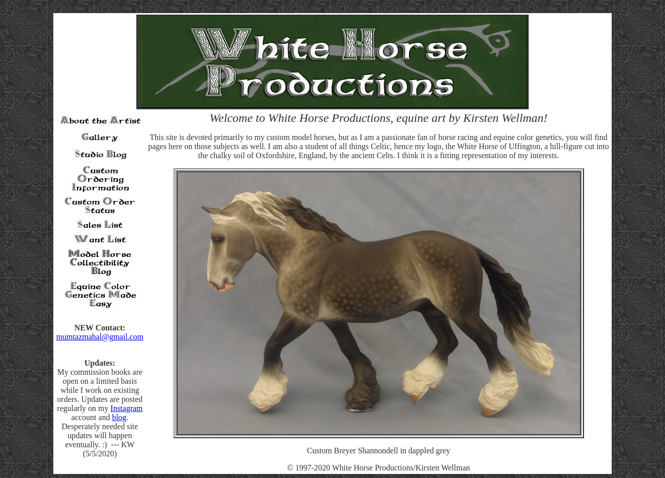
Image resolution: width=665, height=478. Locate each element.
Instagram (127, 408)
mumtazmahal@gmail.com (99, 336)
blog (119, 417)
